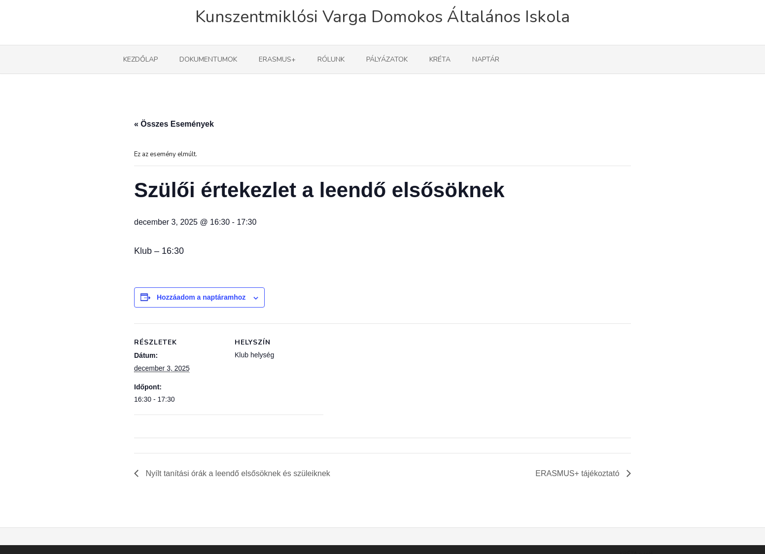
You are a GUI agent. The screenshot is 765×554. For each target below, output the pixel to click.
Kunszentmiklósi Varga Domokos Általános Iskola (382, 16)
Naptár (485, 59)
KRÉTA (440, 59)
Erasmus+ (277, 59)
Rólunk (331, 59)
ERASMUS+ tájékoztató (578, 473)
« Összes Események (174, 124)
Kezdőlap (140, 59)
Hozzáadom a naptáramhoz (201, 297)
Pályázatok (387, 59)
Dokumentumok (208, 59)
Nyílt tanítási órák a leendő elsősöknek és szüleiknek (236, 473)
